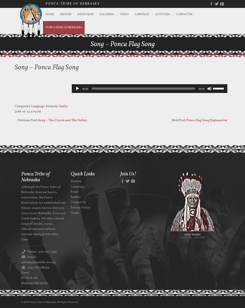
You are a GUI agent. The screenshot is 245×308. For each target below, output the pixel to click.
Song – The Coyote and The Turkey (62, 120)
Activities (162, 14)
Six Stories (85, 14)
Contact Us (184, 14)
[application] (149, 88)
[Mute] (209, 88)
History (66, 14)
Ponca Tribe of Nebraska (64, 27)
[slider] (143, 89)
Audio (63, 106)
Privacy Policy (80, 208)
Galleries (106, 14)
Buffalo (76, 197)
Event (75, 192)
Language (142, 14)
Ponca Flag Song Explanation (207, 120)
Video (124, 14)
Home (50, 14)
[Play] (77, 88)
